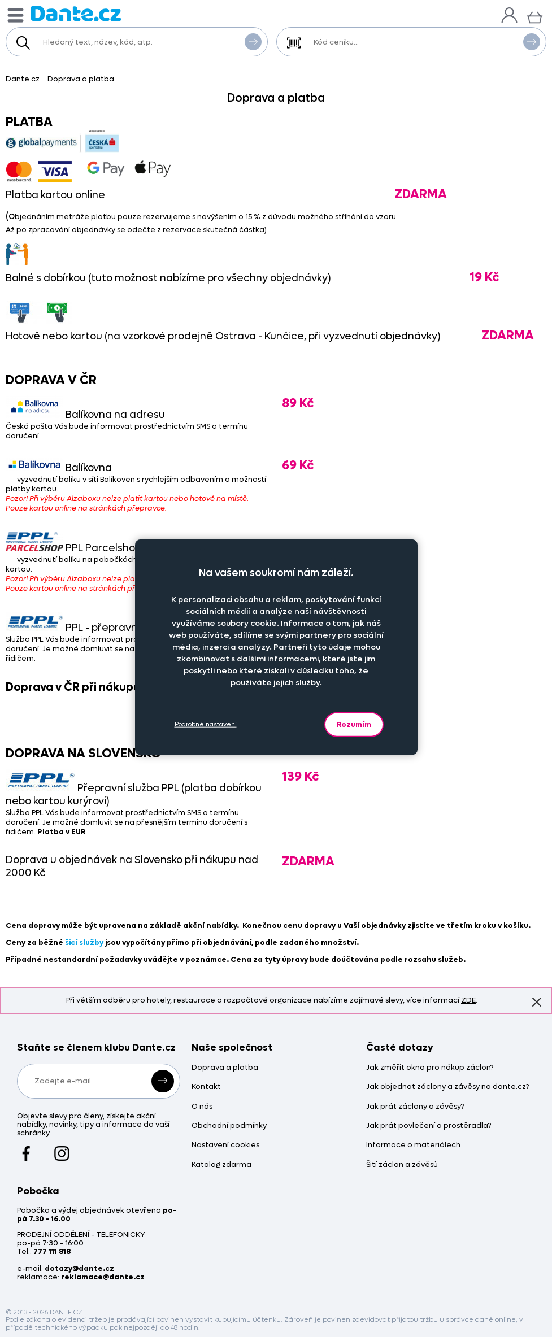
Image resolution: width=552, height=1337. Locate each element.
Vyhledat (253, 41)
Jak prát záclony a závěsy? (415, 1107)
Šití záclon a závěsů (402, 1165)
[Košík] (535, 16)
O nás (202, 1107)
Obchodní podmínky (229, 1126)
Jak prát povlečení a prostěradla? (428, 1126)
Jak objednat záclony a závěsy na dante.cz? (447, 1087)
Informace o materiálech (413, 1145)
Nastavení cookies (225, 1145)
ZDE (468, 1000)
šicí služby (84, 942)
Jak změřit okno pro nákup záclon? (429, 1068)
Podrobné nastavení (206, 724)
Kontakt (206, 1087)
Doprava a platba (225, 1068)
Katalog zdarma (221, 1165)
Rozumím (354, 724)
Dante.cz (23, 79)
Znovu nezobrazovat (537, 1001)
